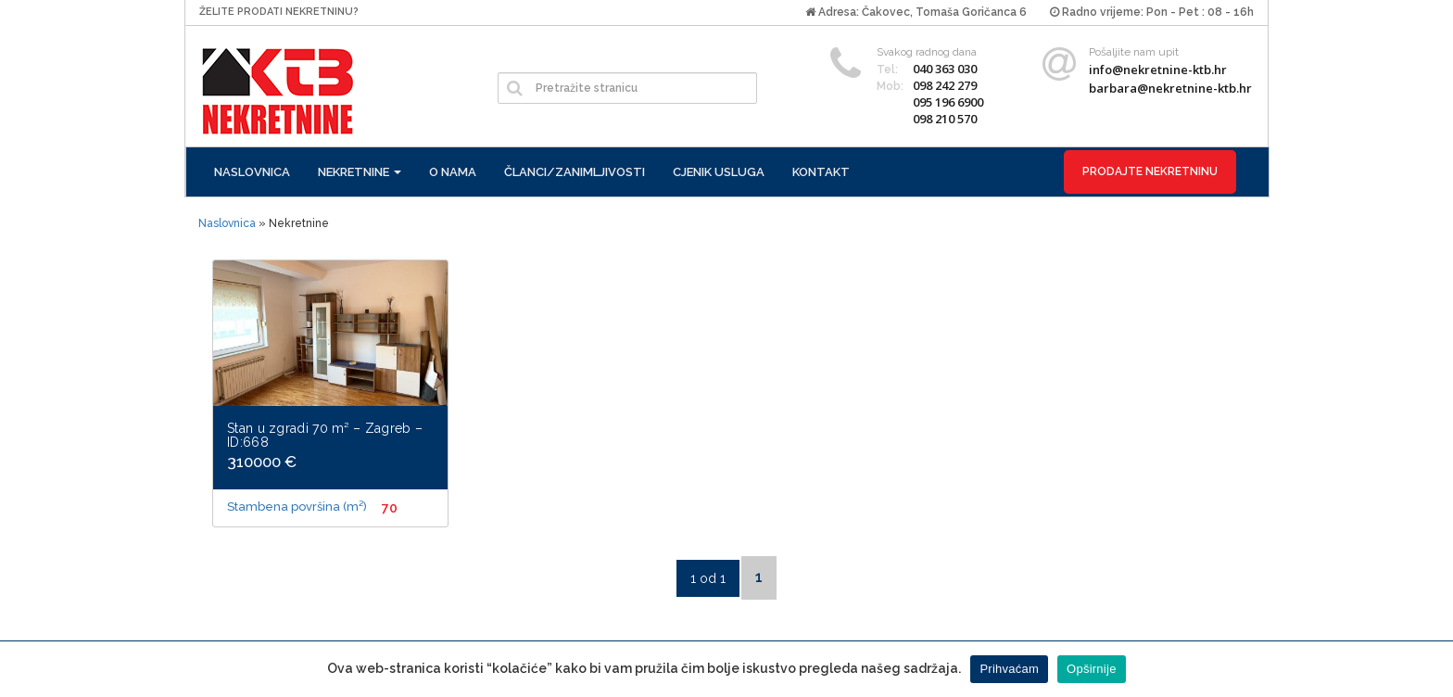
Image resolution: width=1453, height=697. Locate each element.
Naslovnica (252, 172)
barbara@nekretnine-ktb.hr (1170, 88)
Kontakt (821, 172)
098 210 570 (945, 118)
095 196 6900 (948, 102)
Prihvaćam (1009, 669)
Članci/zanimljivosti (574, 172)
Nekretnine (359, 172)
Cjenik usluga (718, 172)
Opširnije (1092, 669)
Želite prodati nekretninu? (279, 12)
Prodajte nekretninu (1150, 171)
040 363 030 (945, 68)
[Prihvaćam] (1430, 668)
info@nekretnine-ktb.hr (1158, 69)
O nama (452, 172)
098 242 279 (945, 85)
